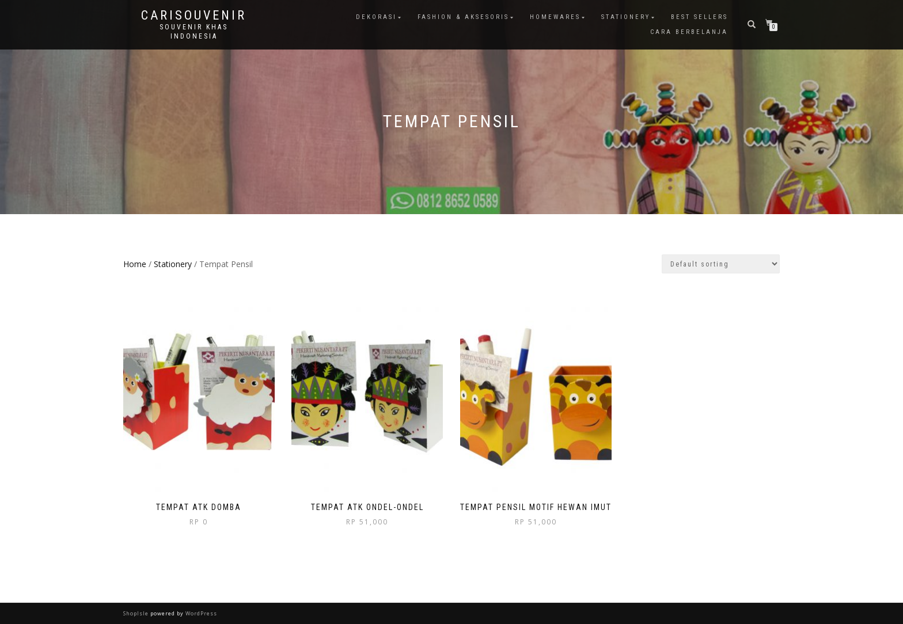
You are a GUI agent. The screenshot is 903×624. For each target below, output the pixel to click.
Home (134, 263)
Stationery (625, 17)
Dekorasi (376, 17)
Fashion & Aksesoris (463, 17)
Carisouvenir (193, 15)
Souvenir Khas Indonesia (194, 31)
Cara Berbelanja (689, 32)
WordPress (200, 613)
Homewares (555, 17)
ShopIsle (136, 613)
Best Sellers (699, 17)
